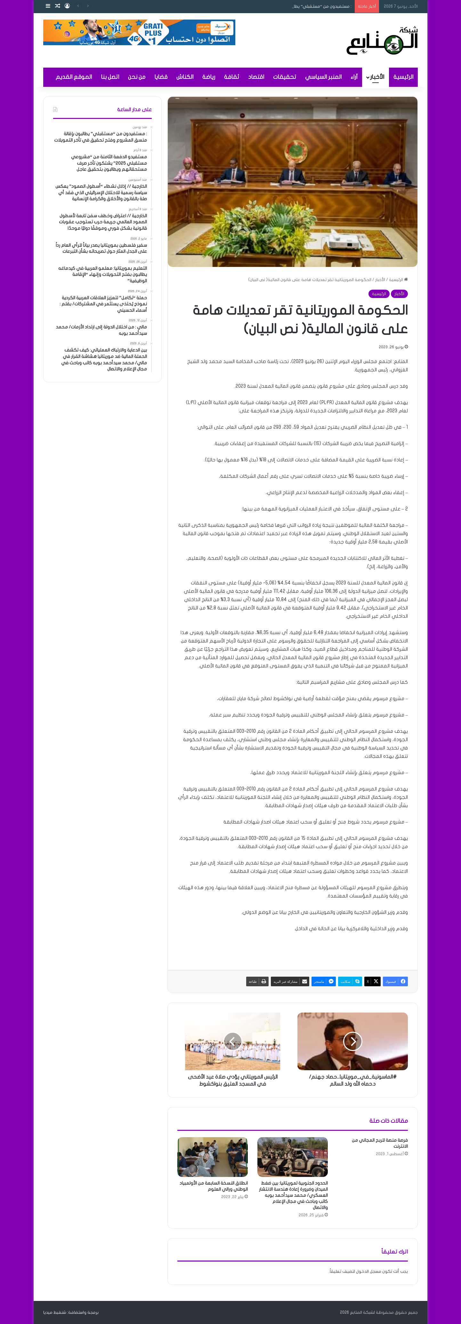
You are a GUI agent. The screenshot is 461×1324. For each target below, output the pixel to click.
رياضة (208, 77)
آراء (354, 77)
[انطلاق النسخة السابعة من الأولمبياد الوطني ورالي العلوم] (212, 1157)
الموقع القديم (74, 77)
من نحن (136, 77)
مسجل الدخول (368, 1271)
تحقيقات (284, 77)
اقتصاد (256, 77)
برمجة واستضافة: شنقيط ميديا (71, 1312)
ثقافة (231, 77)
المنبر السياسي (323, 77)
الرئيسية (403, 77)
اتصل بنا (110, 77)
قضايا (160, 77)
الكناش (184, 77)
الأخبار (377, 77)
